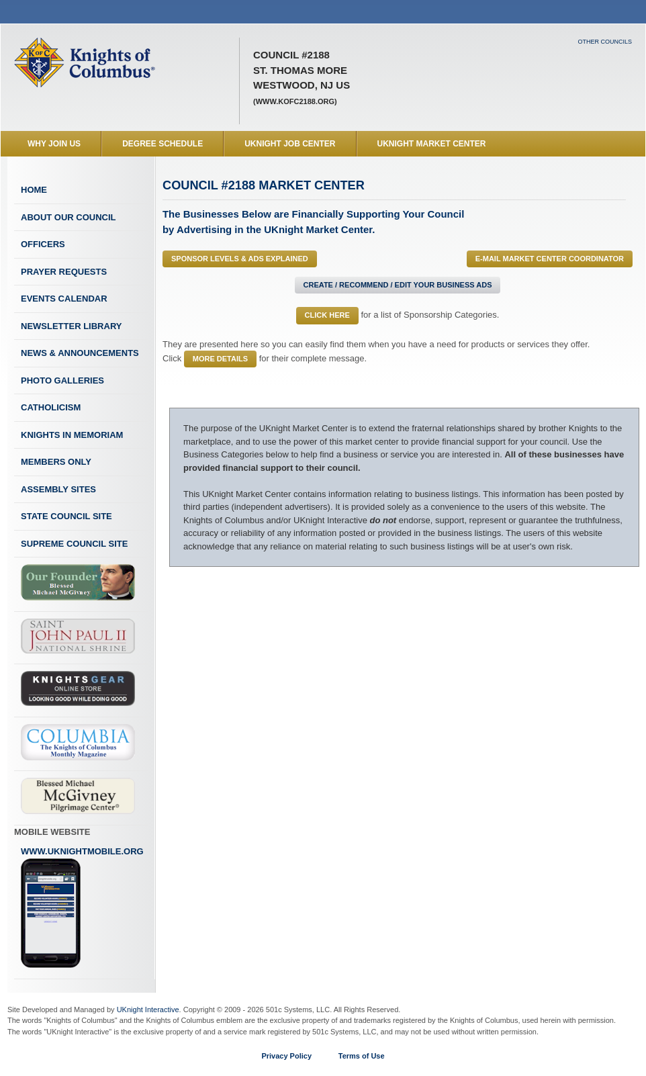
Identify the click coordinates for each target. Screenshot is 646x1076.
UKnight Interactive (148, 1009)
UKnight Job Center (289, 143)
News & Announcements (80, 353)
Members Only (56, 462)
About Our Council (68, 217)
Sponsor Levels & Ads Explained (239, 259)
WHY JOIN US (54, 143)
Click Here (327, 315)
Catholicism (51, 407)
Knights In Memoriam (72, 435)
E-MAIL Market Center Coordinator (549, 259)
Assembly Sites (58, 489)
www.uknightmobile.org (82, 907)
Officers (43, 244)
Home (34, 190)
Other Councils (605, 41)
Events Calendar (64, 299)
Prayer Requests (64, 272)
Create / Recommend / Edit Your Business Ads (398, 285)
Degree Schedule (162, 143)
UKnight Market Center (431, 143)
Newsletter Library (71, 326)
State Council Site (66, 516)
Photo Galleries (62, 380)
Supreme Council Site (74, 544)
